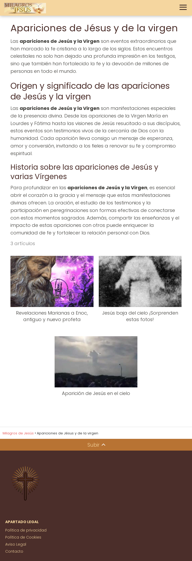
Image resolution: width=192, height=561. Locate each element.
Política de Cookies (23, 537)
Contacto (14, 551)
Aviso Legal (15, 544)
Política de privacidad (25, 530)
